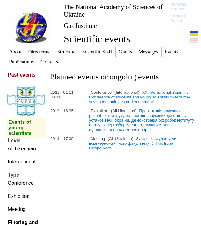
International (21, 161)
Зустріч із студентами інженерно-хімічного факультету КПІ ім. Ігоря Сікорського (133, 143)
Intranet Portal (177, 18)
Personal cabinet (179, 6)
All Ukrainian (22, 148)
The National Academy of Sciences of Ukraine (113, 10)
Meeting (17, 209)
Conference (21, 183)
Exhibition (18, 196)
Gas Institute (80, 25)
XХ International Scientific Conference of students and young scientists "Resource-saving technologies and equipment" (139, 97)
